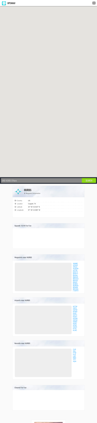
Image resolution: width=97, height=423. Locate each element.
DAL (74, 351)
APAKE (75, 265)
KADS (75, 327)
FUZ (74, 354)
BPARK (75, 287)
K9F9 (75, 308)
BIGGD (75, 280)
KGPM (75, 318)
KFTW (75, 306)
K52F (75, 313)
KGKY (75, 317)
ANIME (75, 263)
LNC (74, 356)
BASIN (75, 275)
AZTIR (75, 270)
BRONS (75, 289)
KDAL (75, 323)
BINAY (75, 282)
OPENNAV (8, 3)
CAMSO (76, 291)
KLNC (75, 330)
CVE (74, 349)
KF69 (75, 325)
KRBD (75, 322)
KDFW (75, 320)
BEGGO (76, 279)
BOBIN (75, 284)
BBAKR (75, 277)
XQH (74, 361)
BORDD (75, 286)
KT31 (75, 328)
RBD (74, 358)
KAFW (75, 310)
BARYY (75, 274)
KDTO (75, 315)
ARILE (75, 267)
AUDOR (75, 268)
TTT (74, 359)
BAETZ (75, 272)
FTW (74, 353)
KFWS (75, 311)
